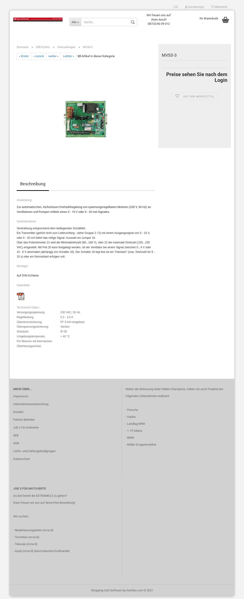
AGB (16, 445)
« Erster (24, 58)
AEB (16, 437)
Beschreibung (32, 186)
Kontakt (18, 414)
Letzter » (68, 58)
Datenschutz (21, 461)
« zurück (38, 58)
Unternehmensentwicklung (30, 406)
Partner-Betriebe (23, 422)
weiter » (53, 58)
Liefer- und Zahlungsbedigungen (34, 453)
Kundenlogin (194, 7)
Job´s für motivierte (26, 429)
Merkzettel (219, 7)
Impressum (20, 398)
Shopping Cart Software (106, 593)
